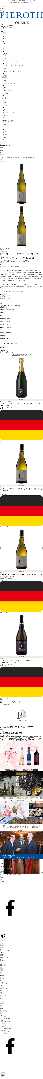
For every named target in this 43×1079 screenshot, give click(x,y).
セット (1, 962)
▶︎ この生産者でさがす (5, 704)
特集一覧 (2, 1015)
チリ (1, 990)
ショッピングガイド (6, 1025)
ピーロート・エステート (9, 309)
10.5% (9, 332)
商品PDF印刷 (3, 308)
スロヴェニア (3, 988)
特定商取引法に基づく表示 (8, 1021)
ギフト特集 (3, 1010)
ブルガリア (3, 1000)
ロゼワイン (3, 952)
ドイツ (2, 248)
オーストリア (3, 983)
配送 (2, 1020)
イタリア (2, 974)
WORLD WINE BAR (5, 146)
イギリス (2, 1002)
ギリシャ (2, 1007)
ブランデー (3, 955)
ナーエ (5, 248)
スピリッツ (3, 960)
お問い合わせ (4, 1026)
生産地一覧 (3, 964)
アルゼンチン (3, 977)
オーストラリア (4, 982)
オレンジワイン (4, 954)
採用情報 (3, 1030)
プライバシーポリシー (7, 1031)
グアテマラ (3, 1005)
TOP (1, 29)
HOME (1, 147)
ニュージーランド (4, 992)
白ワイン (5, 324)
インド (1, 980)
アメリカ (2, 975)
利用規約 (3, 1023)
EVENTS (2, 144)
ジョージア (3, 1003)
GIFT (1, 142)
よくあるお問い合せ (6, 1028)
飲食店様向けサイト (6, 1033)
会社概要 (3, 1016)
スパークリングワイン (5, 950)
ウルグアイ (3, 978)
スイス (1, 985)
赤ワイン (2, 947)
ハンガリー (3, 993)
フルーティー (10, 248)
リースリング (7, 327)
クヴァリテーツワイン (5, 321)
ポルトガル (3, 995)
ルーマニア (3, 997)
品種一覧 (2, 967)
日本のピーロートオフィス (8, 1018)
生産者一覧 (3, 965)
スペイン (2, 987)
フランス (2, 970)
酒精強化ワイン (4, 957)
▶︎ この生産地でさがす (5, 733)
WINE (1, 31)
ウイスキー (3, 959)
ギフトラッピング (4, 1012)
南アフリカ (3, 998)
